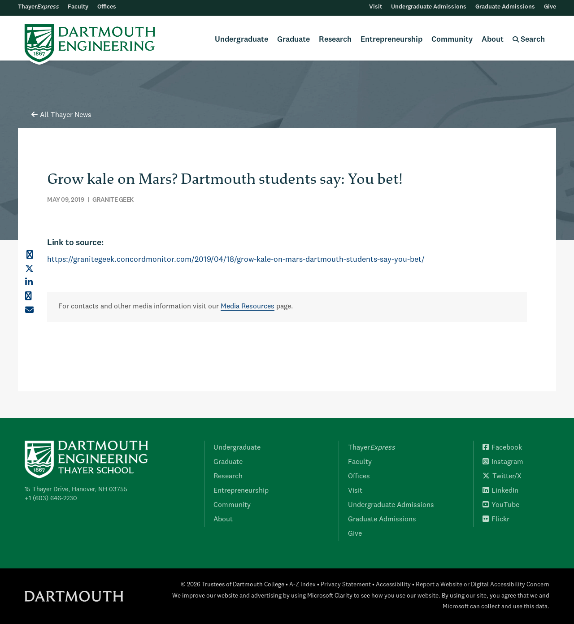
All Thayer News (61, 115)
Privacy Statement (346, 585)
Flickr (496, 519)
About (493, 39)
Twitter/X (502, 476)
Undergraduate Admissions (428, 7)
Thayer (38, 7)
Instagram (503, 462)
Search (529, 39)
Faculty (78, 7)
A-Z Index (302, 585)
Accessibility (393, 585)
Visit (375, 7)
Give (550, 7)
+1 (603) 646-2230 (51, 498)
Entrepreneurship (391, 39)
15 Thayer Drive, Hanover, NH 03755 (76, 489)
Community (452, 39)
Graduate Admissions (505, 7)
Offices (106, 7)
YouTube (501, 505)
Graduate (293, 39)
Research (335, 39)
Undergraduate (241, 39)
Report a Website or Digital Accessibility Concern (482, 585)
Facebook (502, 447)
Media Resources (247, 306)
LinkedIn (500, 490)
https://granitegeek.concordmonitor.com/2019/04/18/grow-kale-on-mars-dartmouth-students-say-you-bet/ (236, 260)
